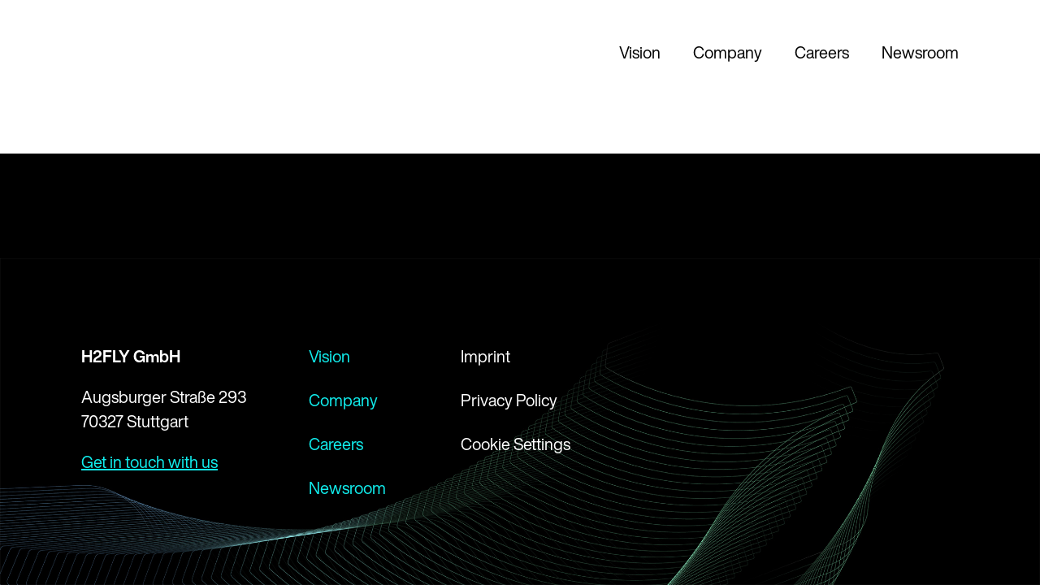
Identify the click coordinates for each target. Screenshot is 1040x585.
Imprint (485, 356)
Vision (640, 52)
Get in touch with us (149, 462)
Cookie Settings (515, 444)
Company (727, 52)
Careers (822, 52)
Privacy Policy (509, 400)
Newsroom (920, 52)
